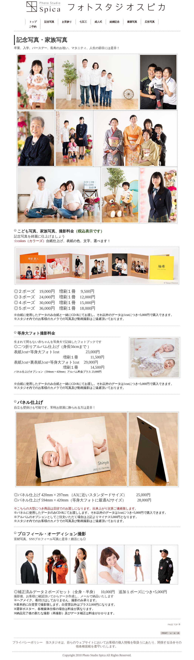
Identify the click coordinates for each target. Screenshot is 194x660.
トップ (33, 21)
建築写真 (132, 21)
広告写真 (150, 21)
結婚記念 (114, 21)
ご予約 (32, 26)
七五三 (83, 21)
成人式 (98, 21)
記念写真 (49, 21)
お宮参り (67, 21)
